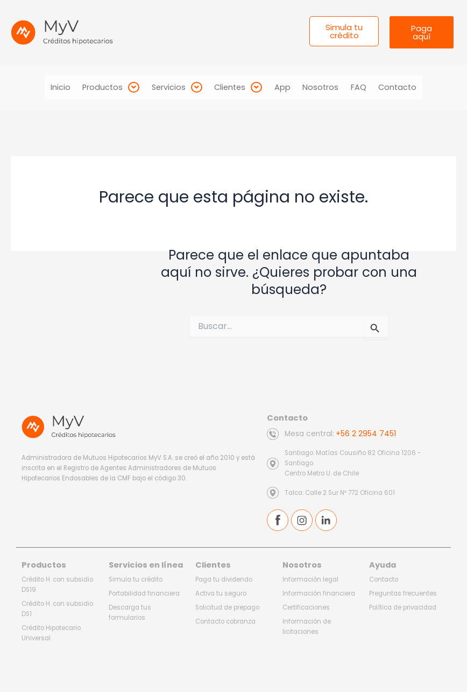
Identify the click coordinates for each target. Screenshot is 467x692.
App (285, 87)
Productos (101, 87)
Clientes (236, 87)
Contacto (412, 87)
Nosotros (327, 87)
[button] (101, 87)
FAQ (369, 87)
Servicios (171, 87)
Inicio (46, 87)
